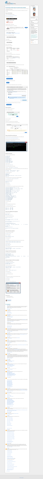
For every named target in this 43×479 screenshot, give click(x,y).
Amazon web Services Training (10, 364)
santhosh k (8, 314)
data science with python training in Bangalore (11, 374)
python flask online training (9, 425)
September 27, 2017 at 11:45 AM (10, 321)
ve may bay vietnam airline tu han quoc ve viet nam (12, 466)
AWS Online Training (9, 395)
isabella (8, 367)
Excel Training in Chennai (9, 380)
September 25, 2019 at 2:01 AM (10, 396)
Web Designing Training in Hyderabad (10, 436)
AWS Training (8, 394)
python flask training (9, 424)
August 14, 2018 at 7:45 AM (9, 366)
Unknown (8, 309)
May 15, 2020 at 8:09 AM (9, 411)
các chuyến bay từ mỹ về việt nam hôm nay (11, 461)
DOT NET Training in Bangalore (10, 403)
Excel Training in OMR (9, 385)
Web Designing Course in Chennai (10, 432)
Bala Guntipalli (18, 337)
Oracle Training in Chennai (9, 383)
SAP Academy (8, 412)
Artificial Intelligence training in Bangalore (11, 373)
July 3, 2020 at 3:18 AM (9, 414)
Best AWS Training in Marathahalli (10, 404)
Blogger (22, 477)
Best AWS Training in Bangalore (10, 400)
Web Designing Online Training (10, 441)
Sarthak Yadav (8, 443)
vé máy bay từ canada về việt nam (10, 458)
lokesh (7, 397)
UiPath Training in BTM (9, 372)
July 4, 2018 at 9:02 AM (9, 335)
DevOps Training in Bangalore (10, 402)
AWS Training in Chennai (15, 413)
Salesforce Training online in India (10, 365)
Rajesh (7, 370)
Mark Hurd (8, 305)
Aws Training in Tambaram (9, 452)
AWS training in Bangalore (16, 349)
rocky (7, 415)
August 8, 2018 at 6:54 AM (9, 361)
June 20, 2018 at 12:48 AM (9, 331)
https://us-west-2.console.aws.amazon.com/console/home (11, 15)
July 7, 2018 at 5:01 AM (9, 338)
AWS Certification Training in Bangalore (11, 401)
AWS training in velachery (13, 410)
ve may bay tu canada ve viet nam (10, 465)
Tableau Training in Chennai (9, 382)
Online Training (8, 392)
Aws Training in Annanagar (9, 456)
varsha (7, 407)
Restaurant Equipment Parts (25, 329)
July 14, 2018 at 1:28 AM (9, 346)
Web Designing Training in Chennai (10, 431)
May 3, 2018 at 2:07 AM (9, 326)
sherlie (7, 429)
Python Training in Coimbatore (10, 420)
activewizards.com (24, 319)
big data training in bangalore (22, 389)
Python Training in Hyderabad (10, 419)
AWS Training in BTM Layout (10, 316)
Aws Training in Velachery (9, 451)
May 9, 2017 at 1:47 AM (9, 308)
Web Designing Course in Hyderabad (10, 437)
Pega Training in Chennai (9, 381)
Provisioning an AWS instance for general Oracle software (16, 7)
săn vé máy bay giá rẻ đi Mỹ (9, 460)
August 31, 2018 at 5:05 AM (9, 369)
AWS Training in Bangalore (9, 399)
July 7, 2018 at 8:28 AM (9, 342)
